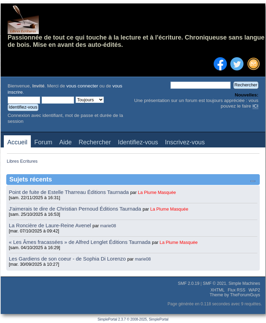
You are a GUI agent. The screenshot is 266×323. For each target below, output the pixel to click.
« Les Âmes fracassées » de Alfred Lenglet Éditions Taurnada (80, 242)
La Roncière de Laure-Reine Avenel (50, 225)
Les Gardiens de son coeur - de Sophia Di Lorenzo (67, 259)
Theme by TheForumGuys (235, 294)
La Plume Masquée (157, 192)
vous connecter (82, 85)
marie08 (108, 225)
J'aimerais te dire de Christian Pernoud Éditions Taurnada (76, 209)
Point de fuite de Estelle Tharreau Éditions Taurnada (70, 192)
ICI (255, 106)
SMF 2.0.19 (189, 283)
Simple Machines (244, 283)
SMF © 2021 (214, 283)
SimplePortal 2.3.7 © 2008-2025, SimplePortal (133, 319)
